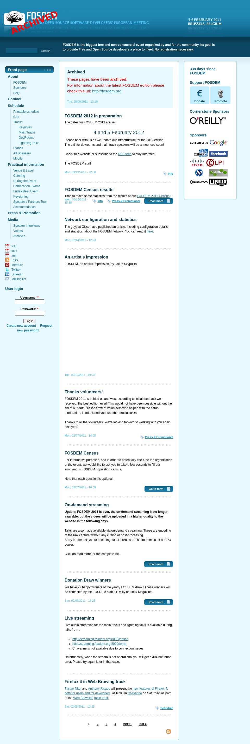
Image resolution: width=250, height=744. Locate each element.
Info (170, 173)
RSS (14, 260)
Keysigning (21, 196)
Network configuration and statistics (100, 219)
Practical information (26, 164)
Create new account (21, 325)
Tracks (18, 122)
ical (13, 246)
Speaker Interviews (26, 226)
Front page (17, 70)
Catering (19, 176)
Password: (30, 309)
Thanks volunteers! (84, 392)
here (150, 231)
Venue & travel (23, 170)
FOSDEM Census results (89, 189)
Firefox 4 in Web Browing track (95, 681)
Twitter (16, 270)
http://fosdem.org (107, 91)
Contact (14, 99)
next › (127, 724)
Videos (18, 231)
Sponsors (20, 88)
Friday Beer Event (25, 191)
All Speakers (22, 153)
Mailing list (18, 279)
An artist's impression (86, 257)
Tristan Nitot (73, 688)
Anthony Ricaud (99, 688)
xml (13, 255)
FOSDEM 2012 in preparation (93, 116)
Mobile (17, 158)
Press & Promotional (126, 201)
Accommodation (24, 207)
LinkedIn (17, 274)
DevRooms (26, 138)
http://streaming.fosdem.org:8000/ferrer (99, 644)
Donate (200, 95)
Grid (16, 117)
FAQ (16, 93)
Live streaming (79, 618)
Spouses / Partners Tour (30, 202)
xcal (14, 251)
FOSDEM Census (82, 453)
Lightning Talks (29, 143)
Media (13, 220)
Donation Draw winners (88, 580)
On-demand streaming (87, 505)
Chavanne (135, 693)
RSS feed (124, 154)
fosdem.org (79, 23)
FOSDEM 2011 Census (153, 196)
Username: (29, 297)
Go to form (156, 488)
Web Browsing (83, 698)
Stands (18, 148)
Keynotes (25, 127)
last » (143, 724)
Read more (155, 201)
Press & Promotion (24, 213)
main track (101, 698)
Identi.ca (17, 265)
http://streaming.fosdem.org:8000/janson (100, 639)
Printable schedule (26, 112)
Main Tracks (27, 132)
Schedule (16, 106)
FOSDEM (20, 82)
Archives (19, 236)
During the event (24, 181)
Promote (220, 95)
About (13, 76)
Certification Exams (26, 186)
